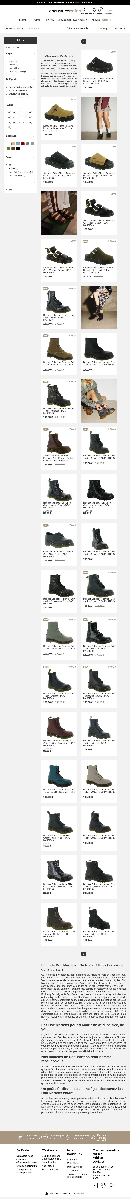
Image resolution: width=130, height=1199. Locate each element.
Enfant (50, 20)
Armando (72, 1161)
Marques (79, 20)
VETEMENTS (93, 20)
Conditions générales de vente (26, 1163)
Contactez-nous (24, 1158)
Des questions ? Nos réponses (25, 1173)
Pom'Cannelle (74, 1169)
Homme (37, 20)
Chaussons (65, 20)
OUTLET (106, 20)
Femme (23, 20)
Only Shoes (73, 1165)
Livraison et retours (26, 1168)
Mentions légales (51, 1171)
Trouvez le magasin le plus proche (77, 1177)
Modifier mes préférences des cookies (64, 1196)
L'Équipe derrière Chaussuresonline (51, 1159)
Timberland (73, 1172)
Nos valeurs (48, 1168)
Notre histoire (49, 1164)
